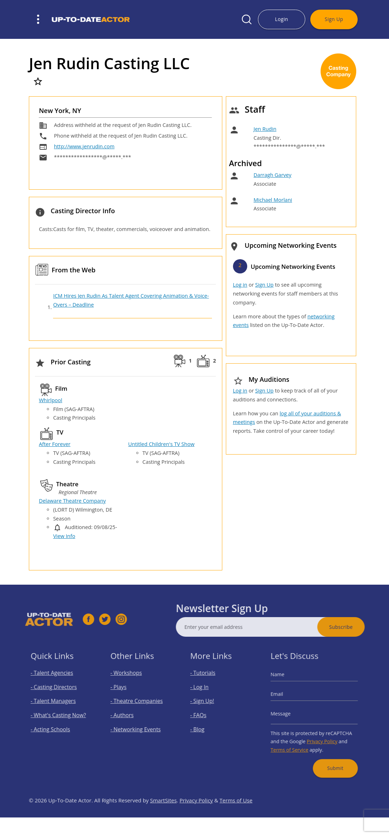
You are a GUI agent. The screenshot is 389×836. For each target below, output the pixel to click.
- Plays (123, 692)
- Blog (202, 726)
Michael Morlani (273, 199)
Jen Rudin (265, 128)
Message (287, 714)
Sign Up (334, 19)
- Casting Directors (55, 692)
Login (281, 19)
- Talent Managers (55, 704)
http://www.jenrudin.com (84, 146)
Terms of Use (235, 816)
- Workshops (129, 681)
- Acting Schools (53, 726)
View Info (64, 536)
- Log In (204, 692)
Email (284, 698)
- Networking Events (137, 726)
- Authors (126, 715)
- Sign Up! (206, 704)
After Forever (55, 444)
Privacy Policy (320, 736)
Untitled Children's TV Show (161, 444)
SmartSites (163, 816)
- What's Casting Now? (59, 715)
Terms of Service (294, 743)
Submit (331, 757)
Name (284, 682)
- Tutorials (207, 681)
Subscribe (357, 627)
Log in (240, 284)
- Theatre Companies (138, 704)
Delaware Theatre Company (72, 500)
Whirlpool (50, 400)
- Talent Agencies (54, 681)
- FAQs (203, 715)
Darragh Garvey (272, 174)
